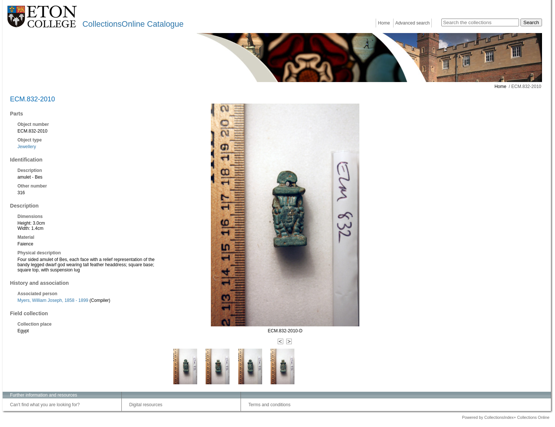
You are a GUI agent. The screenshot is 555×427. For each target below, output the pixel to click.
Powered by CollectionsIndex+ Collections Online (505, 417)
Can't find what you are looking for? (45, 404)
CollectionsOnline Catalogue (132, 24)
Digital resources (145, 404)
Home (384, 23)
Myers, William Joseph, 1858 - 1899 (52, 300)
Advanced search (412, 23)
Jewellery (26, 146)
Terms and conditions (269, 404)
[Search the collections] (480, 22)
